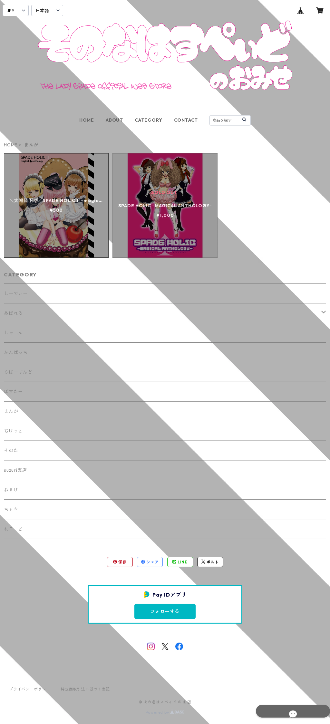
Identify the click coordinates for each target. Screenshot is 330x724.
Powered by (165, 712)
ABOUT (114, 120)
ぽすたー (13, 391)
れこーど (13, 529)
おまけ (11, 490)
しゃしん (13, 333)
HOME (86, 120)
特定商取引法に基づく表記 (85, 689)
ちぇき (11, 509)
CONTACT (186, 120)
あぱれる (13, 313)
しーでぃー (16, 293)
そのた (11, 450)
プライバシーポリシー (29, 689)
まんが (11, 411)
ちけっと (13, 431)
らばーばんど (18, 372)
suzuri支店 (15, 470)
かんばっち (16, 352)
